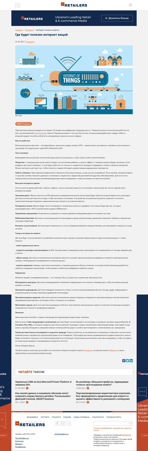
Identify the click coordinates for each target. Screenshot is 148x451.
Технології (29, 30)
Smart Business (40, 133)
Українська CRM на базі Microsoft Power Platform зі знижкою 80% (43, 383)
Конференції (20, 447)
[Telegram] (69, 423)
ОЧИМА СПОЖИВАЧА (82, 416)
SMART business (24, 124)
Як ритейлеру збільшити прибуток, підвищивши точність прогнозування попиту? (102, 383)
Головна (18, 30)
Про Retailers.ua (22, 438)
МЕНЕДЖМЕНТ (31, 416)
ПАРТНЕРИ (44, 416)
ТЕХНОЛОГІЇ (55, 416)
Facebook (88, 350)
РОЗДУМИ (67, 416)
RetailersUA (126, 435)
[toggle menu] (130, 5)
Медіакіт (19, 444)
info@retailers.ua (61, 434)
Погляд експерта (115, 416)
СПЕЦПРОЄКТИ (99, 416)
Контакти (19, 441)
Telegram (113, 350)
